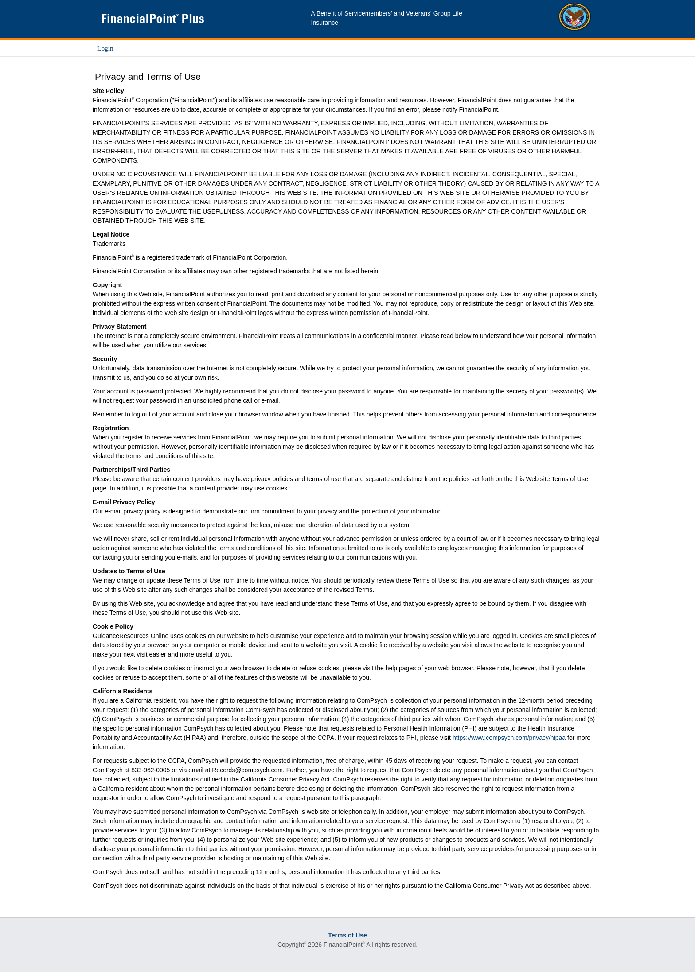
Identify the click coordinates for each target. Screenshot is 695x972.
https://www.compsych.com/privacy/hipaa (509, 737)
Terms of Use (347, 935)
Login (105, 48)
